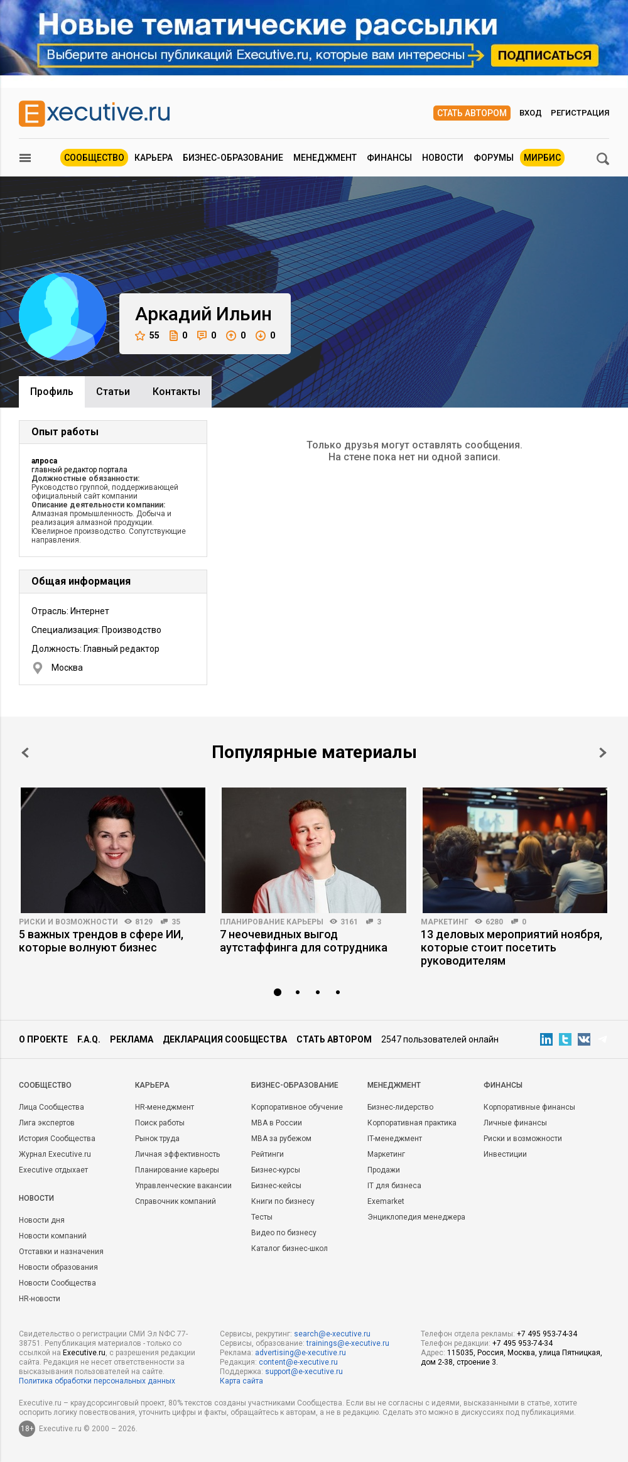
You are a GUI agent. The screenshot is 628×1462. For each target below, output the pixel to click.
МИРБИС (542, 158)
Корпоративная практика (412, 1122)
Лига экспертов (47, 1122)
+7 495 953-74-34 (547, 1333)
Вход (530, 112)
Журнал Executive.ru (55, 1154)
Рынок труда (157, 1138)
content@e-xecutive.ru (298, 1362)
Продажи (383, 1170)
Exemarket (385, 1201)
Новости (442, 158)
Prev (25, 753)
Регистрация (580, 112)
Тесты (262, 1217)
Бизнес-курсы (275, 1170)
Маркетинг (444, 922)
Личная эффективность (177, 1154)
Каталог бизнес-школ (289, 1248)
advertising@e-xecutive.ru (300, 1352)
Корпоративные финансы (529, 1107)
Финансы (389, 158)
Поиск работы (160, 1122)
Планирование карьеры (271, 922)
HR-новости (39, 1298)
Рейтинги (267, 1154)
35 (175, 922)
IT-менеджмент (394, 1138)
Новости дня (42, 1220)
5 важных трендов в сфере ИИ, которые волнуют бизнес (101, 941)
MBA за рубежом (281, 1138)
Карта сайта (241, 1381)
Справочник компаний (175, 1201)
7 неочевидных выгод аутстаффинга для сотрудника (303, 941)
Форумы (494, 158)
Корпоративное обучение (297, 1107)
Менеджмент (325, 158)
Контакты (176, 392)
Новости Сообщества (57, 1283)
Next (603, 753)
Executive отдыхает (53, 1170)
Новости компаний (53, 1236)
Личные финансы (515, 1122)
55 (147, 336)
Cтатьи (113, 392)
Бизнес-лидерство (400, 1107)
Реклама (131, 1039)
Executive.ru (84, 1352)
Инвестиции (505, 1154)
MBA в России (276, 1122)
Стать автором (472, 113)
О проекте (43, 1039)
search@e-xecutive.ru (332, 1333)
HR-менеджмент (164, 1107)
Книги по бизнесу (283, 1201)
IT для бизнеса (394, 1185)
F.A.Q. (88, 1039)
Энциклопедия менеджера (416, 1217)
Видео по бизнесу (284, 1232)
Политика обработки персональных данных (97, 1381)
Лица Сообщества (51, 1107)
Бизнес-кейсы (276, 1185)
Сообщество (94, 158)
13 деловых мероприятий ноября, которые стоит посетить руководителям (511, 947)
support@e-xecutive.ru (304, 1371)
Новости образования (58, 1267)
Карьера (153, 158)
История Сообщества (57, 1138)
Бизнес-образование (233, 158)
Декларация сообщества (225, 1039)
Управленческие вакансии (183, 1185)
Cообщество (45, 1085)
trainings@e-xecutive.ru (347, 1343)
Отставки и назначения (61, 1251)
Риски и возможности (68, 922)
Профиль (51, 392)
